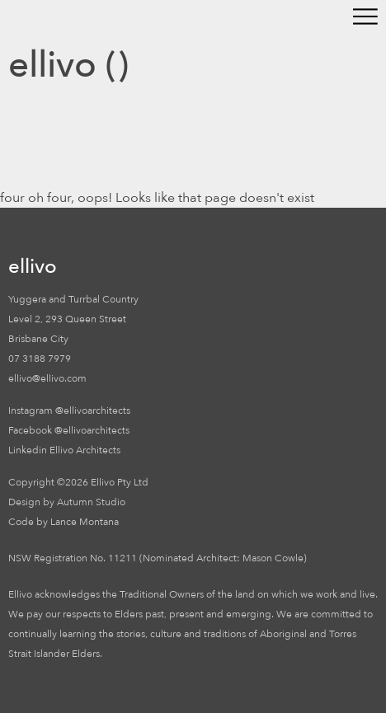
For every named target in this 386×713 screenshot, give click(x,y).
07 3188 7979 (39, 358)
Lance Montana (84, 521)
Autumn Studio (91, 502)
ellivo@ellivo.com (47, 378)
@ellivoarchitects (92, 410)
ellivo (52, 65)
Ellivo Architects (84, 450)
